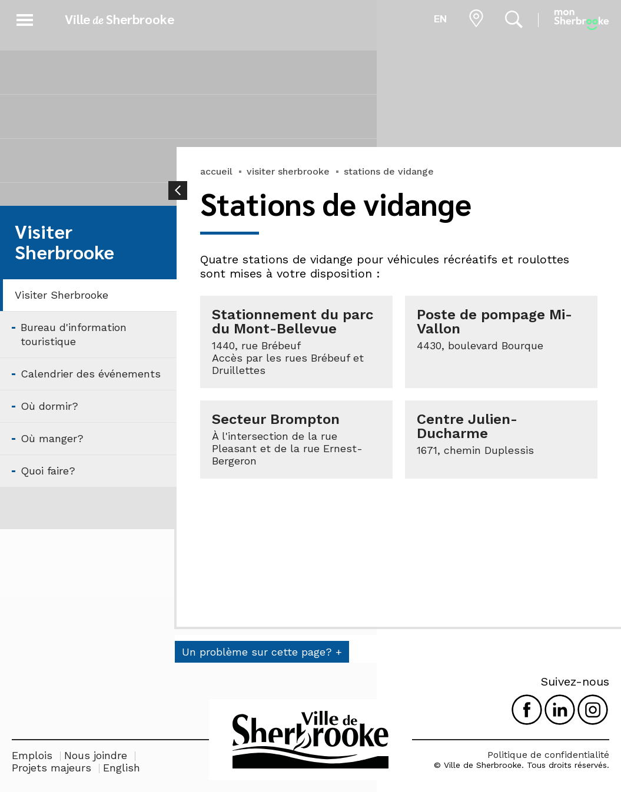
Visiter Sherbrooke (61, 295)
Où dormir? (49, 406)
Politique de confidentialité (548, 754)
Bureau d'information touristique (74, 334)
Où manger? (52, 438)
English (121, 767)
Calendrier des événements (91, 373)
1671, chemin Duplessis (475, 450)
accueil (216, 171)
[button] (24, 18)
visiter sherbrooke (288, 171)
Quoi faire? (48, 470)
